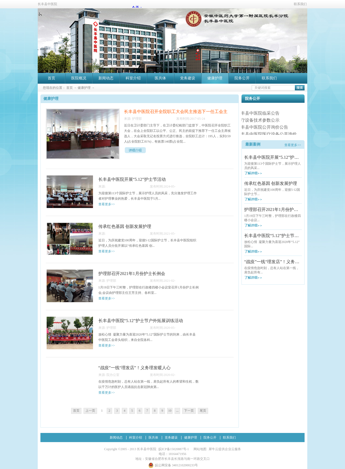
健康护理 (84, 88)
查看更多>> (292, 145)
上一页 (90, 410)
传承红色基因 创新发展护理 (270, 183)
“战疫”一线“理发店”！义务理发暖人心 (280, 261)
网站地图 (199, 449)
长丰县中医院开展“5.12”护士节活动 (278, 157)
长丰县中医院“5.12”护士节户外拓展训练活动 (286, 235)
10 (169, 410)
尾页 (203, 410)
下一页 (189, 410)
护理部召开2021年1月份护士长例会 (277, 209)
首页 (51, 78)
